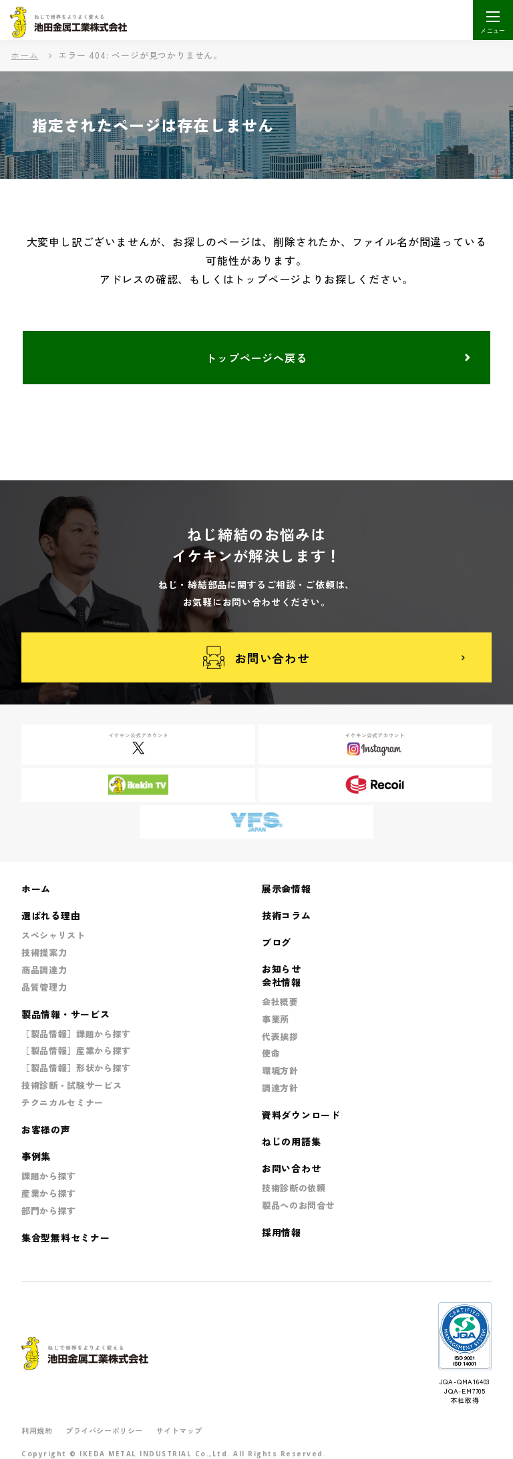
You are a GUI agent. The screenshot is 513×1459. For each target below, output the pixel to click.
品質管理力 (44, 987)
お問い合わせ (256, 657)
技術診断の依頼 (294, 1187)
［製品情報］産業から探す (76, 1050)
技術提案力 (44, 952)
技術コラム (286, 915)
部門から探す (48, 1210)
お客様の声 (46, 1129)
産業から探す (48, 1193)
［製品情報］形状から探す (76, 1067)
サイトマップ (179, 1430)
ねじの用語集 (291, 1141)
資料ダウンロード (301, 1114)
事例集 (36, 1156)
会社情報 (281, 982)
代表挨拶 (280, 1036)
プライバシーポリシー (104, 1430)
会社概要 (280, 1001)
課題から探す (48, 1175)
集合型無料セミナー (65, 1237)
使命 (271, 1053)
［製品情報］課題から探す (76, 1033)
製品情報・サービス (65, 1014)
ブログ (276, 942)
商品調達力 (44, 969)
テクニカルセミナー (62, 1102)
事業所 (275, 1019)
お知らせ (281, 968)
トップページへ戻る (256, 358)
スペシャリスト (53, 935)
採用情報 (281, 1232)
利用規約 (36, 1430)
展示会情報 (286, 888)
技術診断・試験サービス (71, 1085)
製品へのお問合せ (298, 1205)
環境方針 (280, 1070)
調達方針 (280, 1087)
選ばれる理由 (50, 915)
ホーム (24, 55)
